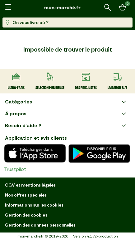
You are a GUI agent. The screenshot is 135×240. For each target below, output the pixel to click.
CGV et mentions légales (30, 185)
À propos (66, 113)
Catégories (66, 101)
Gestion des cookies (26, 215)
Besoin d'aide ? (66, 125)
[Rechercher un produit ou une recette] (107, 7)
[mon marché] (67, 7)
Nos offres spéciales (26, 195)
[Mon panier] (122, 7)
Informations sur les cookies (34, 205)
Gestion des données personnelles (40, 225)
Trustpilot (15, 169)
